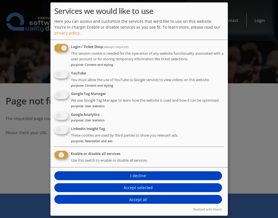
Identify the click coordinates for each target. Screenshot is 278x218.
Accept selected (138, 187)
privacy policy (67, 33)
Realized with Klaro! (207, 209)
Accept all (138, 199)
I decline (138, 175)
